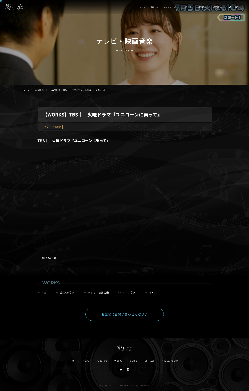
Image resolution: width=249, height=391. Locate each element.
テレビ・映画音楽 (52, 127)
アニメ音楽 (129, 295)
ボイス (153, 295)
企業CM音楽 (67, 295)
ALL (44, 295)
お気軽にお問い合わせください (124, 317)
